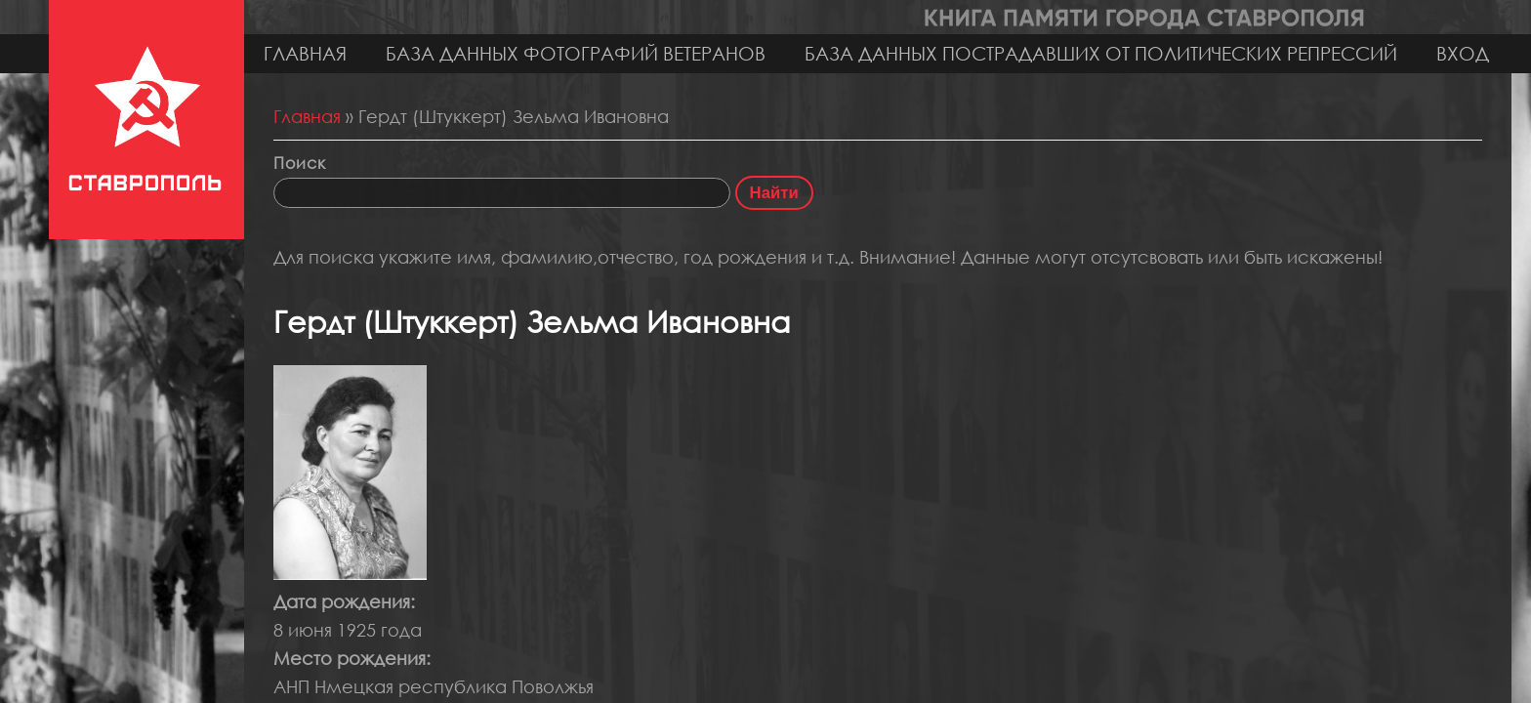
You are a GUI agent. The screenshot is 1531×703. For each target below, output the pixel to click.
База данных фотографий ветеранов (576, 53)
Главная (305, 53)
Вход (1462, 53)
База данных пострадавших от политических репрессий (1101, 53)
